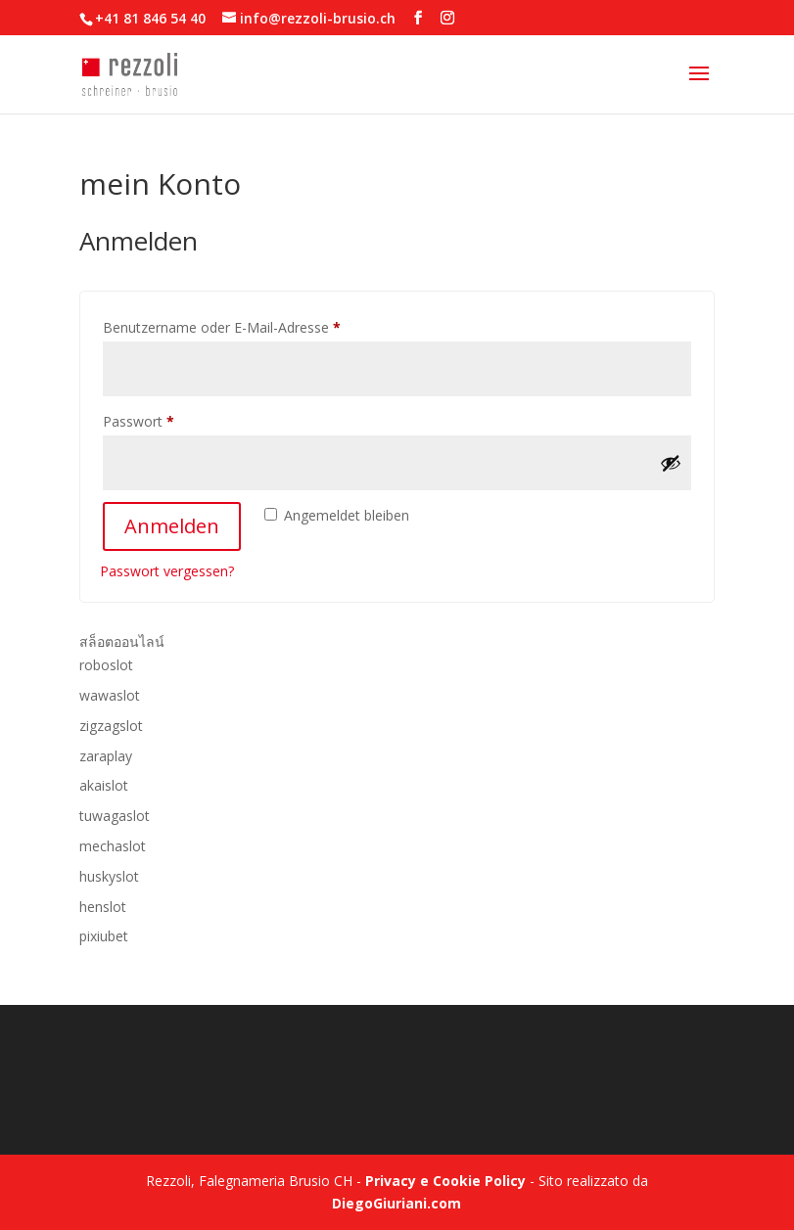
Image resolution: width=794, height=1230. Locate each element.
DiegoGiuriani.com (396, 1203)
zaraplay (105, 756)
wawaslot (109, 695)
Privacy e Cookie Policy (445, 1180)
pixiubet (103, 936)
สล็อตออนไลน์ (121, 641)
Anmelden (171, 526)
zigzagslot (111, 725)
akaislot (103, 785)
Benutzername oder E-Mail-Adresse (257, 325)
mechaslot (112, 846)
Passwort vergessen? (167, 571)
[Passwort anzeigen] (670, 463)
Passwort (174, 419)
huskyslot (109, 876)
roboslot (106, 665)
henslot (102, 906)
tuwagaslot (114, 815)
